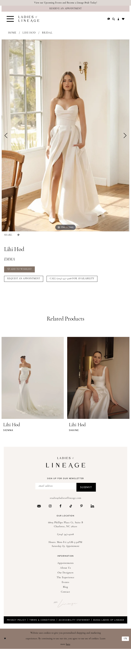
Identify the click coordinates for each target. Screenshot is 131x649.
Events (65, 582)
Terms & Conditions (42, 620)
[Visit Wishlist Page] (123, 19)
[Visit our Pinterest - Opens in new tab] (81, 506)
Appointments (65, 563)
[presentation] (33, 378)
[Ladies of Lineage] (28, 19)
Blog (65, 587)
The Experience (65, 577)
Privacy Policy (16, 620)
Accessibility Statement (74, 620)
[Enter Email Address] (65, 486)
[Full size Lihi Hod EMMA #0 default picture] (65, 135)
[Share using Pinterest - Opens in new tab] (18, 235)
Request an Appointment (23, 279)
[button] (10, 19)
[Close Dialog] (5, 639)
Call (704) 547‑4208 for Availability (72, 279)
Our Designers (65, 572)
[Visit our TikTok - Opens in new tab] (70, 506)
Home (12, 32)
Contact (65, 592)
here (68, 644)
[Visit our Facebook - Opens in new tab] (60, 506)
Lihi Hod (29, 32)
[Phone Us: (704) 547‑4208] (108, 19)
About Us (65, 568)
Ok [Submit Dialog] (125, 638)
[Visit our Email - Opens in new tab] (39, 506)
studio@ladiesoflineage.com (65, 498)
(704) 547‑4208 (65, 534)
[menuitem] (10, 19)
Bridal (47, 32)
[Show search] (113, 19)
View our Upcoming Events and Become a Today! (65, 3)
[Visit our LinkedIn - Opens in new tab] (92, 506)
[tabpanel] (65, 135)
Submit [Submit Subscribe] (86, 487)
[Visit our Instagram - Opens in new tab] (50, 506)
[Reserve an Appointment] (65, 9)
